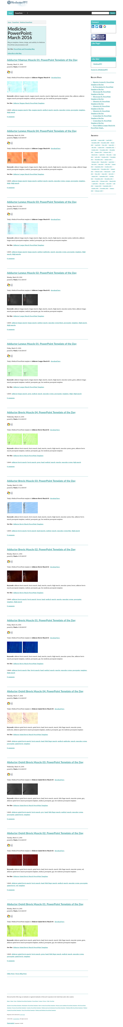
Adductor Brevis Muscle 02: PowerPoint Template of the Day (41, 549)
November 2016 (104, 188)
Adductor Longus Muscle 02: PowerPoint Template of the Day (42, 272)
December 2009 (105, 142)
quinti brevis (19, 743)
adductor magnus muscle (20, 110)
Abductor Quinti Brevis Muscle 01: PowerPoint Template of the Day (45, 904)
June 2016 (108, 183)
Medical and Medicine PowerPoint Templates (46, 1010)
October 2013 (105, 157)
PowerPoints (35, 1001)
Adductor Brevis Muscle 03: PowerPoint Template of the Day (41, 480)
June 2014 (100, 164)
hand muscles (41, 531)
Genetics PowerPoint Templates (34, 1007)
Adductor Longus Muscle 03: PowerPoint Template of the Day (42, 201)
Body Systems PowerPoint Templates (47, 1005)
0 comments (11, 116)
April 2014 (111, 162)
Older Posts (10, 974)
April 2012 (102, 154)
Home (10, 13)
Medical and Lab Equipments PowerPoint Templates (53, 1007)
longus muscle (32, 181)
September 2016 (107, 186)
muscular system (64, 110)
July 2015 (111, 174)
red (17, 885)
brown (39, 599)
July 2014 (107, 164)
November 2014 (95, 169)
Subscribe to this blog (14, 53)
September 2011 (110, 147)
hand (42, 462)
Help (48, 1001)
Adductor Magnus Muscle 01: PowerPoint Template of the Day (42, 59)
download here (56, 77)
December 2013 (99, 159)
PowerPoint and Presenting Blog (24, 49)
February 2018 (99, 191)
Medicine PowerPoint (26, 22)
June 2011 (111, 145)
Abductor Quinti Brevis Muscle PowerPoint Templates (30, 734)
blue (30, 110)
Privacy (45, 1001)
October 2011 (94, 150)
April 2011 (97, 145)
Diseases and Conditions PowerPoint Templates (66, 1005)
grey (42, 812)
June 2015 (104, 174)
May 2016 (102, 183)
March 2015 (107, 171)
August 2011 (101, 147)
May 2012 (109, 154)
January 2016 (94, 181)
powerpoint (74, 110)
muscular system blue (64, 531)
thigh (8, 183)
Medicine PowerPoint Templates (24, 1001)
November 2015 (99, 178)
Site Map (52, 1001)
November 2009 (95, 142)
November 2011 (104, 150)
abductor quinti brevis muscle (21, 741)
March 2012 (94, 154)
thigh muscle (11, 112)
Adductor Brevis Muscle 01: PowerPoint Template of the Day (41, 620)
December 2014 (105, 169)
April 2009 (109, 140)
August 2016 (98, 186)
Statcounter (11, 1023)
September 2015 (104, 176)
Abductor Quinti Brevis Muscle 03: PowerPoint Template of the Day (45, 762)
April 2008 (93, 140)
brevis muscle (31, 462)
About (11, 1001)
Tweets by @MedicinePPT (99, 70)
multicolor (46, 252)
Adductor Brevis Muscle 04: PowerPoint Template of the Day (41, 412)
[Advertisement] (41, 17)
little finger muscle (51, 741)
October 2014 (108, 166)
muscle (50, 110)
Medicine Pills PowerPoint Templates (74, 1007)
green (29, 394)
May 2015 (97, 174)
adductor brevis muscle (19, 462)
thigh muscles (16, 254)
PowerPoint (19, 13)
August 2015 (94, 176)
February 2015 (99, 171)
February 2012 (107, 152)
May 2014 (94, 164)
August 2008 (101, 140)
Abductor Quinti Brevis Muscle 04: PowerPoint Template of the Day (45, 691)
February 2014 (95, 162)
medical (45, 110)
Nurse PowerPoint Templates (28, 1010)
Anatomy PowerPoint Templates (14, 1005)
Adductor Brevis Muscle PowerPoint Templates (28, 455)
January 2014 (108, 159)
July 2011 (93, 147)
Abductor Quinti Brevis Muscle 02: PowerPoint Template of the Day (45, 833)
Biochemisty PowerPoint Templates (30, 1005)
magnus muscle (37, 110)
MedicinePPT (97, 64)
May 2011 (104, 145)
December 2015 (109, 178)
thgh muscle (77, 462)
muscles (55, 110)
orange (67, 181)
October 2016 (94, 188)
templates (82, 110)
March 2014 (104, 162)
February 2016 (104, 181)
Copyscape (22, 1014)
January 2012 (98, 152)
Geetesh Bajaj (16, 1018)
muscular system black (55, 323)
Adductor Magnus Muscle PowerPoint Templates (28, 103)
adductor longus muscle (19, 181)
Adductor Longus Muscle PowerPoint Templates (28, 174)
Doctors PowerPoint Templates (19, 1007)
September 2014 (99, 166)
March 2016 (112, 181)
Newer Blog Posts (21, 974)
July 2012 (97, 157)
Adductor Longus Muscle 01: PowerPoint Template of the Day (42, 343)
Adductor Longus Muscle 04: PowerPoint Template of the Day (42, 130)
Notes (15, 1001)
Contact (40, 1001)
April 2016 (95, 183)
